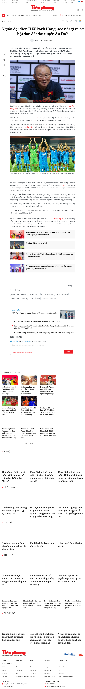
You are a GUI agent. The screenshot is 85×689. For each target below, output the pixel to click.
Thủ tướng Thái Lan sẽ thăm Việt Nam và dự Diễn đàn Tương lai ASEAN (13, 476)
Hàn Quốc (35, 118)
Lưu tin (4, 65)
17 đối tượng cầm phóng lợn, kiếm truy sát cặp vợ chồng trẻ (14, 510)
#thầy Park (34, 294)
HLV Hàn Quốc (29, 127)
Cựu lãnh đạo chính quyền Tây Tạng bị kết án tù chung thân (69, 578)
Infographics (7, 664)
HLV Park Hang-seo (57, 219)
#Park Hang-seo (47, 294)
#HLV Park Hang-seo (19, 294)
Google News (80, 21)
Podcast (47, 660)
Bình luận (4, 70)
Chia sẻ (4, 60)
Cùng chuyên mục (12, 372)
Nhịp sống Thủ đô (49, 677)
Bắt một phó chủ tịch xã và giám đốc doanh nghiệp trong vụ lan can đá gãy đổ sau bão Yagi (42, 512)
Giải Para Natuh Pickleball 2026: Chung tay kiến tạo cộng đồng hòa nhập (48, 432)
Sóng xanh (21, 15)
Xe (74, 15)
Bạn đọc (4, 677)
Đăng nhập (14, 341)
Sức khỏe (34, 15)
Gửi (68, 351)
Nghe (4, 54)
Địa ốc (28, 15)
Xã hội (8, 15)
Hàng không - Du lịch (22, 677)
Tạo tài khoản (26, 341)
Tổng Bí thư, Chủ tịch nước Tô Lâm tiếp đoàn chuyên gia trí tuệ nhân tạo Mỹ (42, 476)
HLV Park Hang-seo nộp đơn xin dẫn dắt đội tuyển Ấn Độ (34, 313)
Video (4, 660)
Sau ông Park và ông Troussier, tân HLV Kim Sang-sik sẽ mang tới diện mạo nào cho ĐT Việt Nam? (44, 327)
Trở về (4, 76)
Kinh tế (14, 15)
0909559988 (51, 684)
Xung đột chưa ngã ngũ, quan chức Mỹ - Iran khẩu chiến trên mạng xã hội (10, 604)
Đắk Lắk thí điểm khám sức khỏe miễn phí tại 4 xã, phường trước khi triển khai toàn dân (42, 638)
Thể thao (61, 15)
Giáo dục (33, 673)
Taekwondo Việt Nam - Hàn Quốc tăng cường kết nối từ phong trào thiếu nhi (29, 433)
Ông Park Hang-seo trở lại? (36, 243)
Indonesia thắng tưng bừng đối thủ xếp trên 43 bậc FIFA (9, 411)
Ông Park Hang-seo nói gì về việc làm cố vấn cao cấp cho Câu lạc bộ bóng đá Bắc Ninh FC (49, 267)
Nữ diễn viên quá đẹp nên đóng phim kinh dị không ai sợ (14, 546)
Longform (63, 660)
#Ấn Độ (25, 298)
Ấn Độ (65, 185)
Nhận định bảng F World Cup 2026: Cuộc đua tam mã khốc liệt (9, 390)
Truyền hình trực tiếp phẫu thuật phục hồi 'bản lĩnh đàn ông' (13, 636)
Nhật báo (19, 660)
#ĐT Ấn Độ (35, 298)
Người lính (68, 15)
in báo (71, 21)
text (67, 21)
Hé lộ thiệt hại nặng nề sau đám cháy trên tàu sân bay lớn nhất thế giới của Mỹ (52, 604)
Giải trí (8, 522)
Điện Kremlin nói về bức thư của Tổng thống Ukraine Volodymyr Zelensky (42, 580)
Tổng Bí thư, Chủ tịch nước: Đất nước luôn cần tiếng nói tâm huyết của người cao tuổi (70, 476)
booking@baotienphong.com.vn (56, 686)
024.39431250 (8, 686)
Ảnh (31, 660)
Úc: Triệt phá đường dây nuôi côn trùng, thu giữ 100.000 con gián (73, 604)
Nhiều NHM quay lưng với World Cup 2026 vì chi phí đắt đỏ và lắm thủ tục (47, 411)
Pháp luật (54, 15)
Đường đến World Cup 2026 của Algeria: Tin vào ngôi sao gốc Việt (47, 390)
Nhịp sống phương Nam (66, 677)
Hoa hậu (61, 673)
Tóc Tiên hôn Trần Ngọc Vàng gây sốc (42, 544)
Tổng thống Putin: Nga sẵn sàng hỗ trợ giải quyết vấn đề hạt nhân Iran (32, 604)
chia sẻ (62, 21)
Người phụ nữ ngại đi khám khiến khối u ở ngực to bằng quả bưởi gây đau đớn (69, 638)
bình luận (76, 21)
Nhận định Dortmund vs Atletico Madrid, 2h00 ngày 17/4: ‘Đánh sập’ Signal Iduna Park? (48, 233)
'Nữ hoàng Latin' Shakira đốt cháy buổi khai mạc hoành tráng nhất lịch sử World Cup (9, 433)
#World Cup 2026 (49, 298)
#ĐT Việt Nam (62, 294)
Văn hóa (78, 15)
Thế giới (41, 15)
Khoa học (47, 673)
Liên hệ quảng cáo (52, 681)
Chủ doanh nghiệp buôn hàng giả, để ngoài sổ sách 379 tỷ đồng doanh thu (70, 512)
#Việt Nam (15, 298)
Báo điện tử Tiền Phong (42, 8)
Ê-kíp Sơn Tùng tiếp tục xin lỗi (70, 544)
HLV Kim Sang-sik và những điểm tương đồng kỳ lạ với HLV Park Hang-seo (44, 332)
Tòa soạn (5, 681)
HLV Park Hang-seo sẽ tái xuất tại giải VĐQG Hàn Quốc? (37, 321)
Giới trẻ (47, 15)
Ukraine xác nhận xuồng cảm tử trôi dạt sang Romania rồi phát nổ (14, 580)
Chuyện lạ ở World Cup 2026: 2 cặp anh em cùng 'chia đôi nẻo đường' (28, 411)
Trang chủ (3, 15)
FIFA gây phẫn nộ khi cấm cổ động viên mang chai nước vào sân (28, 390)
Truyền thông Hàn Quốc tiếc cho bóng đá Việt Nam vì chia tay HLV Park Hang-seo (49, 255)
